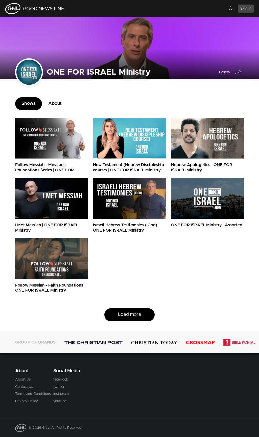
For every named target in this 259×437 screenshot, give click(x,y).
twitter (58, 387)
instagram (61, 394)
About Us (23, 379)
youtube (60, 401)
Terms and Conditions (33, 394)
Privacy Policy (26, 401)
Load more (129, 314)
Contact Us (24, 387)
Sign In (245, 8)
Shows (28, 103)
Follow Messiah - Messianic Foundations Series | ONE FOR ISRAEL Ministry (44, 170)
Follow (224, 72)
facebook (60, 379)
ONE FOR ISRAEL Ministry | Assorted (206, 225)
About (55, 103)
